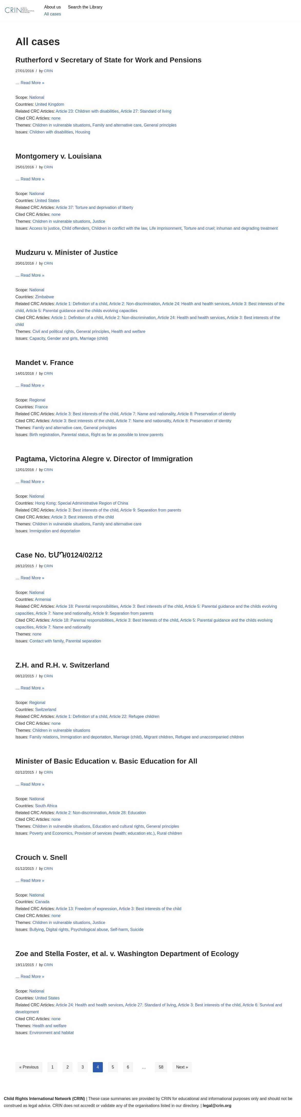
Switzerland (46, 713)
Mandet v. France (44, 364)
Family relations (43, 740)
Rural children (170, 837)
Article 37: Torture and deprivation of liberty (95, 208)
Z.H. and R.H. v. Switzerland (62, 668)
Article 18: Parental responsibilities (87, 609)
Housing (83, 133)
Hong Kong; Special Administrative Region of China (82, 505)
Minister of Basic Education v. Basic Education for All (106, 765)
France (41, 409)
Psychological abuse (89, 934)
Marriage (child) (94, 340)
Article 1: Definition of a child (82, 305)
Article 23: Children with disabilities (87, 112)
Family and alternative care (117, 125)
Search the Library (85, 6)
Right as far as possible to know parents (127, 437)
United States (47, 201)
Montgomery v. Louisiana (58, 157)
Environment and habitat (51, 1038)
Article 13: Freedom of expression (86, 913)
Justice (99, 222)
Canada (42, 906)
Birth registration (44, 437)
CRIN (48, 71)
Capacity (37, 340)
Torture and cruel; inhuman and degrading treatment (232, 229)
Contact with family (46, 644)
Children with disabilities (51, 133)
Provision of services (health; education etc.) (115, 837)
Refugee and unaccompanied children (210, 740)
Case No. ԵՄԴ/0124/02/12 (59, 557)
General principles (161, 125)
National (36, 98)
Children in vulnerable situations (62, 125)
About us (52, 6)
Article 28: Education (128, 816)
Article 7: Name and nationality (148, 415)
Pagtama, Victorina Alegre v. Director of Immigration (104, 461)
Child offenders (76, 229)
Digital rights (57, 934)
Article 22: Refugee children (135, 720)
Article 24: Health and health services (197, 305)
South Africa (46, 809)
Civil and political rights (53, 333)
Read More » (33, 83)
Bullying (36, 934)
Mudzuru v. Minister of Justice (66, 253)
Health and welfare (129, 333)
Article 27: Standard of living (146, 112)
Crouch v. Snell (41, 861)
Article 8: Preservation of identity (207, 415)
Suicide (137, 934)
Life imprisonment (166, 229)
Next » (182, 1072)
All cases (52, 13)
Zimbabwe (44, 298)
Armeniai (43, 602)
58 (161, 1072)
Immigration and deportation (55, 533)
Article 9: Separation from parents (151, 512)
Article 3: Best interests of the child (87, 415)
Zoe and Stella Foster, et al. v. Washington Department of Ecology (127, 958)
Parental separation (84, 644)
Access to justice (44, 229)
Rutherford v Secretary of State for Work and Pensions (108, 60)
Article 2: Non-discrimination (135, 305)
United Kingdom (50, 105)
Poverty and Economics (51, 837)
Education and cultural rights (119, 830)
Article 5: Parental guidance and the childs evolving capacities (89, 312)
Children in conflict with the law (120, 229)
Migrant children (159, 740)
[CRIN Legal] (19, 10)
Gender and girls (62, 340)
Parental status (75, 437)
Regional (37, 402)
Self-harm (119, 934)
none (56, 119)
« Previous (29, 1072)
